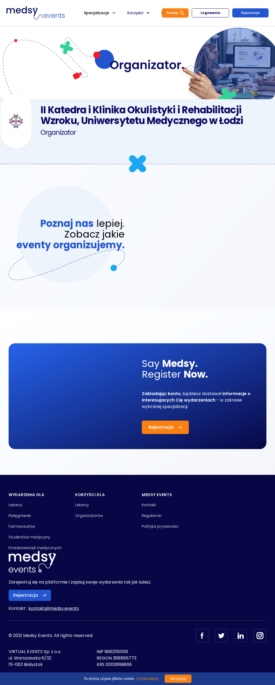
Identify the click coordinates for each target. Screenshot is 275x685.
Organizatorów (89, 515)
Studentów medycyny (29, 537)
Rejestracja (250, 12)
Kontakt (149, 505)
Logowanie (210, 12)
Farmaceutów (22, 526)
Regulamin (152, 515)
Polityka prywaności (160, 526)
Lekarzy (15, 505)
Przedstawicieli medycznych (35, 548)
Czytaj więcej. (147, 678)
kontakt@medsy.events (53, 608)
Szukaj (175, 12)
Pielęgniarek (20, 515)
